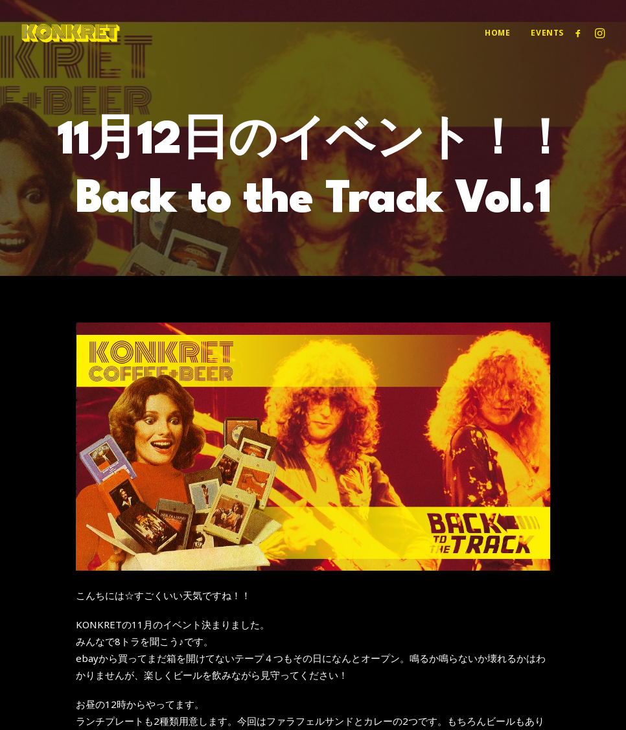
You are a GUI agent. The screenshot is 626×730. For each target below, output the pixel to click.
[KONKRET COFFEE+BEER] (70, 33)
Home (497, 32)
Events (547, 32)
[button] (580, 33)
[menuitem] (497, 33)
